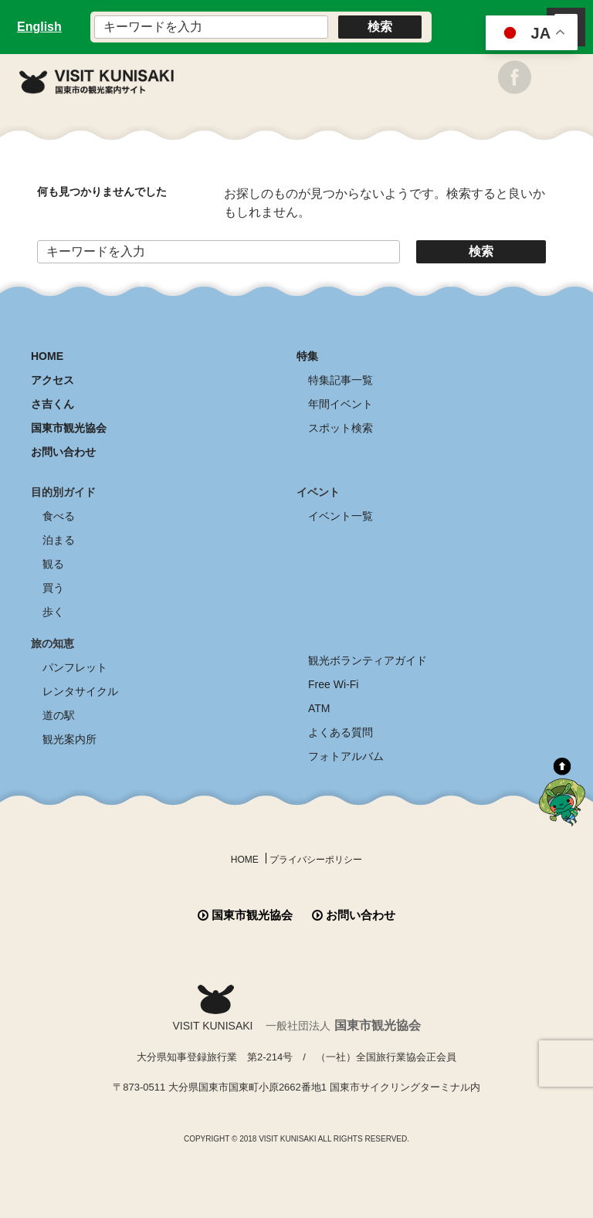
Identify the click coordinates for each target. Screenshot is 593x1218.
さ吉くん (52, 404)
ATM (319, 708)
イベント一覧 (340, 516)
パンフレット (74, 667)
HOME (47, 356)
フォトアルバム (346, 756)
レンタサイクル (80, 691)
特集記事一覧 (340, 380)
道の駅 (58, 715)
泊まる (58, 540)
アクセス (52, 380)
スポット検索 (340, 428)
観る (53, 564)
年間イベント (340, 404)
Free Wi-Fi (333, 684)
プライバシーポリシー (315, 859)
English (39, 26)
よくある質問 (340, 732)
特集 (307, 356)
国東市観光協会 (69, 428)
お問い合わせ (63, 452)
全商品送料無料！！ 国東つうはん (296, 1156)
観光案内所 (69, 739)
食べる (58, 516)
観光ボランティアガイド (367, 660)
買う (53, 588)
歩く (53, 612)
